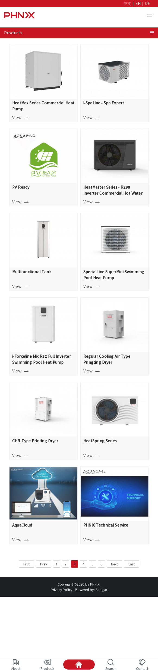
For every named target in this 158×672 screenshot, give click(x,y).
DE (147, 3)
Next (114, 564)
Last (131, 564)
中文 (127, 3)
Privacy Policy (61, 589)
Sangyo (101, 589)
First (26, 564)
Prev (43, 564)
